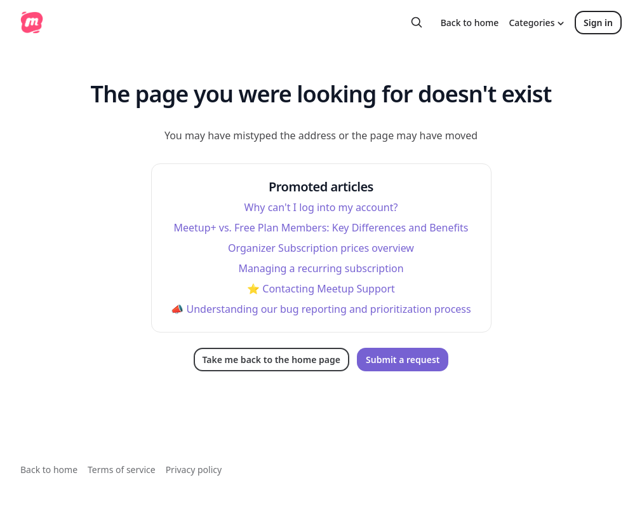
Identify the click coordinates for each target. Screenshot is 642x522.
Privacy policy (194, 470)
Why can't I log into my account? (321, 207)
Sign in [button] (598, 23)
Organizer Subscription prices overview (321, 248)
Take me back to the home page (271, 360)
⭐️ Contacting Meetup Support (321, 289)
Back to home (470, 23)
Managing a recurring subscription (320, 268)
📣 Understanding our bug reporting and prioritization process (321, 309)
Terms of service (122, 470)
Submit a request (402, 360)
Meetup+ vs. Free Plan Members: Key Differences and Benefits (320, 228)
